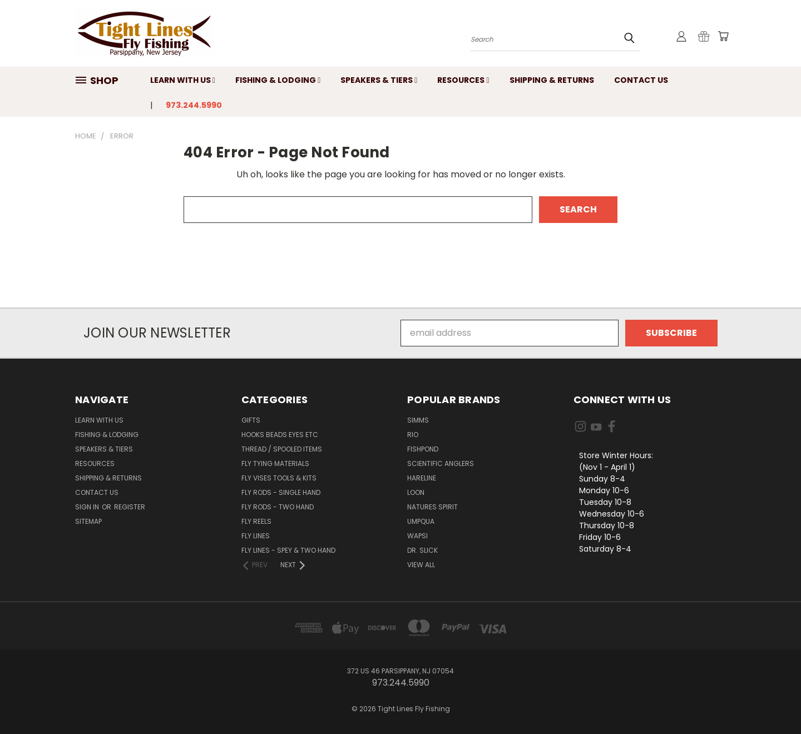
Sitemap (88, 521)
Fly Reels (256, 521)
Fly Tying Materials (275, 463)
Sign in (88, 507)
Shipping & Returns (552, 80)
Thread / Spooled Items (281, 449)
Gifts (250, 420)
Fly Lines (255, 535)
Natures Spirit (432, 507)
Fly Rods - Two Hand (277, 507)
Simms (418, 420)
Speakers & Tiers (378, 80)
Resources (463, 80)
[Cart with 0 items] (723, 36)
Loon (415, 492)
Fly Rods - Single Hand (280, 492)
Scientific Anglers (440, 463)
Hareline (421, 478)
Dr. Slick (422, 550)
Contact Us (641, 80)
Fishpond (422, 449)
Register (129, 507)
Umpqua (420, 521)
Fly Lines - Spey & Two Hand (288, 550)
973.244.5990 (194, 105)
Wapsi (417, 535)
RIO (412, 434)
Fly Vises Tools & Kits (279, 478)
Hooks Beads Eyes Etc (279, 434)
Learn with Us (182, 80)
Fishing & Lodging (277, 80)
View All (421, 564)
